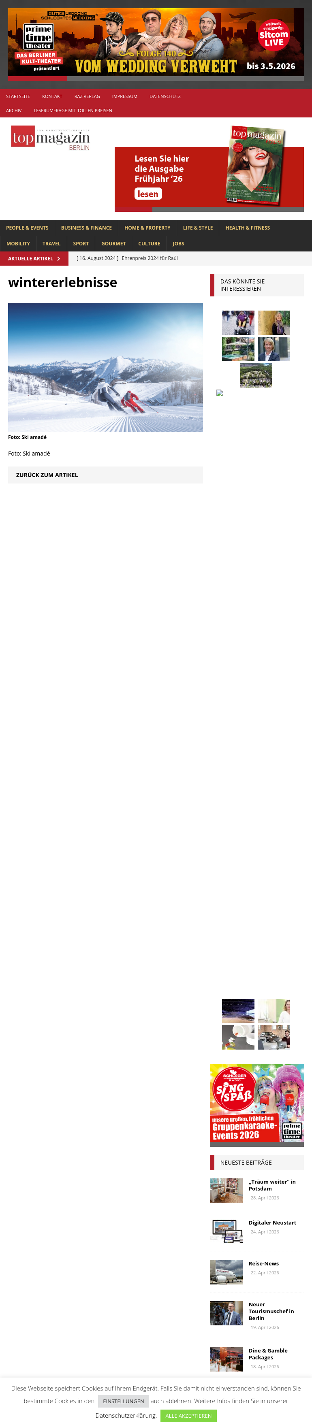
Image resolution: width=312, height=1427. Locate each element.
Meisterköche (232, 989)
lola (260, 974)
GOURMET (113, 243)
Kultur (224, 943)
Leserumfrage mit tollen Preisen (73, 110)
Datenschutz (165, 96)
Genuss (268, 883)
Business (254, 838)
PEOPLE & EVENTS (27, 227)
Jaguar (261, 928)
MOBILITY (18, 243)
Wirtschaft (262, 1094)
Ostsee (259, 1019)
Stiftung (226, 1064)
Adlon (223, 808)
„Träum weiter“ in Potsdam (272, 576)
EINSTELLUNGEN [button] (123, 1401)
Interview (227, 928)
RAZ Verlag (87, 96)
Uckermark (229, 1079)
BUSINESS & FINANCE (86, 227)
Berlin (223, 838)
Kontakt (52, 96)
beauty (272, 823)
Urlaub (266, 1079)
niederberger (270, 1004)
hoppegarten (232, 913)
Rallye (223, 1034)
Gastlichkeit (231, 883)
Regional (255, 1034)
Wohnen (225, 1109)
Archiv (13, 110)
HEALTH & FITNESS (247, 227)
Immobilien (276, 913)
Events (223, 868)
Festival (254, 868)
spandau (254, 1049)
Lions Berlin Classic (241, 958)
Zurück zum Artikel (47, 475)
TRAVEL (51, 243)
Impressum (124, 96)
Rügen (222, 1049)
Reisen (288, 1034)
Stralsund (263, 1064)
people (288, 1019)
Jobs (178, 243)
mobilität (227, 1004)
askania (285, 808)
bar (247, 823)
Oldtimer (226, 1019)
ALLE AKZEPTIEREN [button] (188, 1415)
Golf (262, 898)
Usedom (224, 1094)
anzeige (253, 808)
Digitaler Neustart (273, 613)
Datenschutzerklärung (125, 1415)
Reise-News (264, 654)
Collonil (226, 853)
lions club (228, 974)
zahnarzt (261, 1109)
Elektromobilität (274, 853)
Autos (222, 823)
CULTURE (149, 243)
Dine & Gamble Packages (268, 744)
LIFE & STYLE (198, 227)
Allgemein (121, 1251)
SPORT (81, 243)
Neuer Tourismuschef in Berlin (271, 701)
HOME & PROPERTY (147, 227)
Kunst (253, 943)
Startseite (18, 96)
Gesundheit (230, 898)
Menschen (276, 989)
